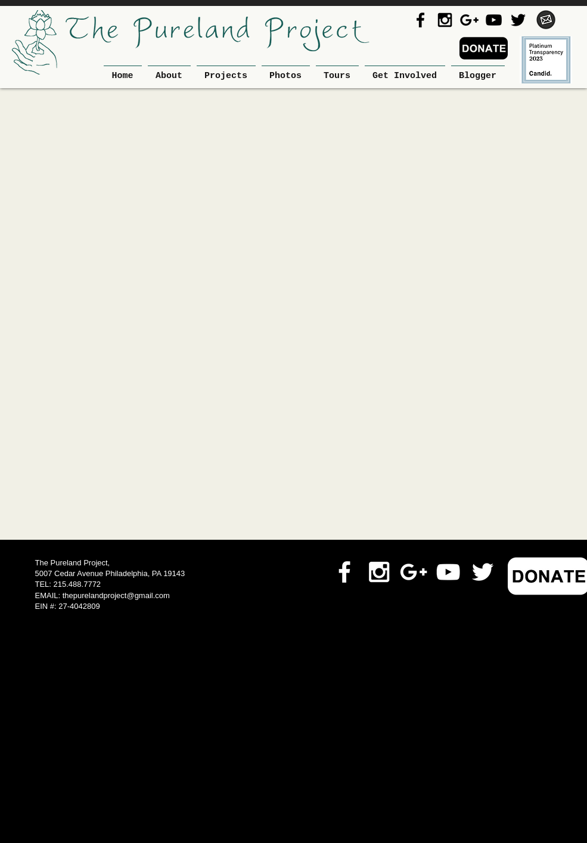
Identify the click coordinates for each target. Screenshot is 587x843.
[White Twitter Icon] (482, 572)
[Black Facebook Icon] (420, 20)
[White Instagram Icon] (379, 572)
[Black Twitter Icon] (518, 20)
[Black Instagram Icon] (445, 20)
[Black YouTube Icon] (494, 20)
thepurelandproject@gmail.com (116, 595)
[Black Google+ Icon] (469, 20)
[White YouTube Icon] (448, 572)
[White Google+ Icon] (413, 572)
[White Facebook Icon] (344, 572)
